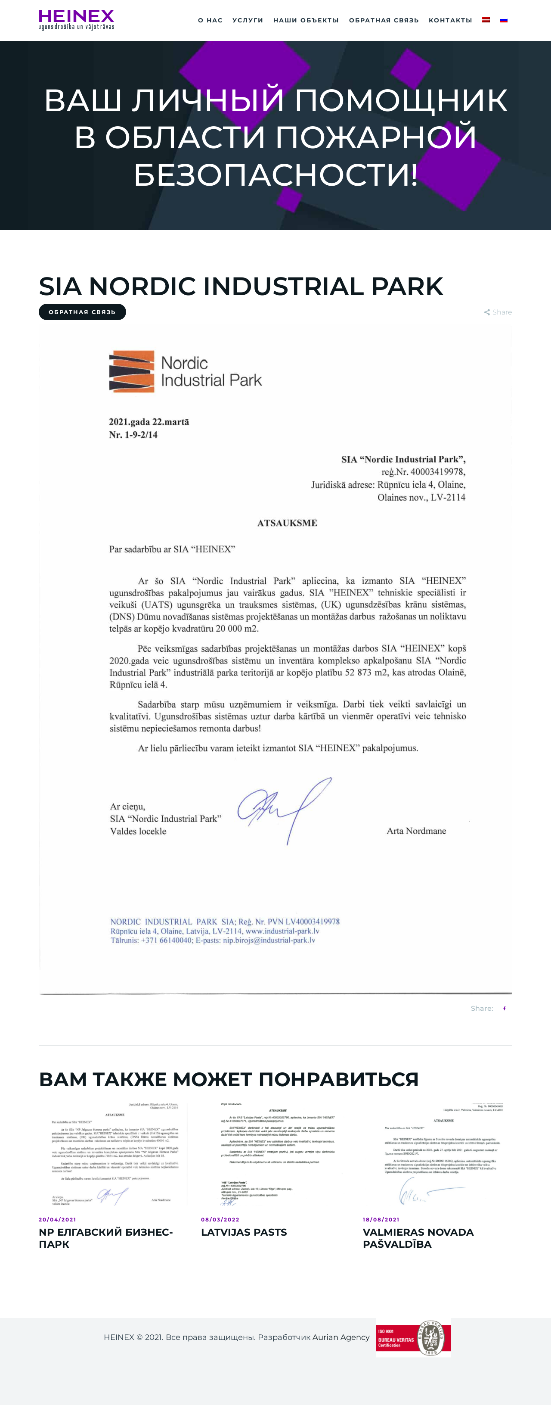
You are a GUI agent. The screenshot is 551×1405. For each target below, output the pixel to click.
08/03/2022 (220, 1220)
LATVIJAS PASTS (244, 1232)
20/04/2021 (58, 1220)
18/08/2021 (381, 1220)
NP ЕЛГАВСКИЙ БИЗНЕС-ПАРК (106, 1238)
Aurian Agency (341, 1337)
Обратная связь (82, 311)
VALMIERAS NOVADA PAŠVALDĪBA (418, 1238)
